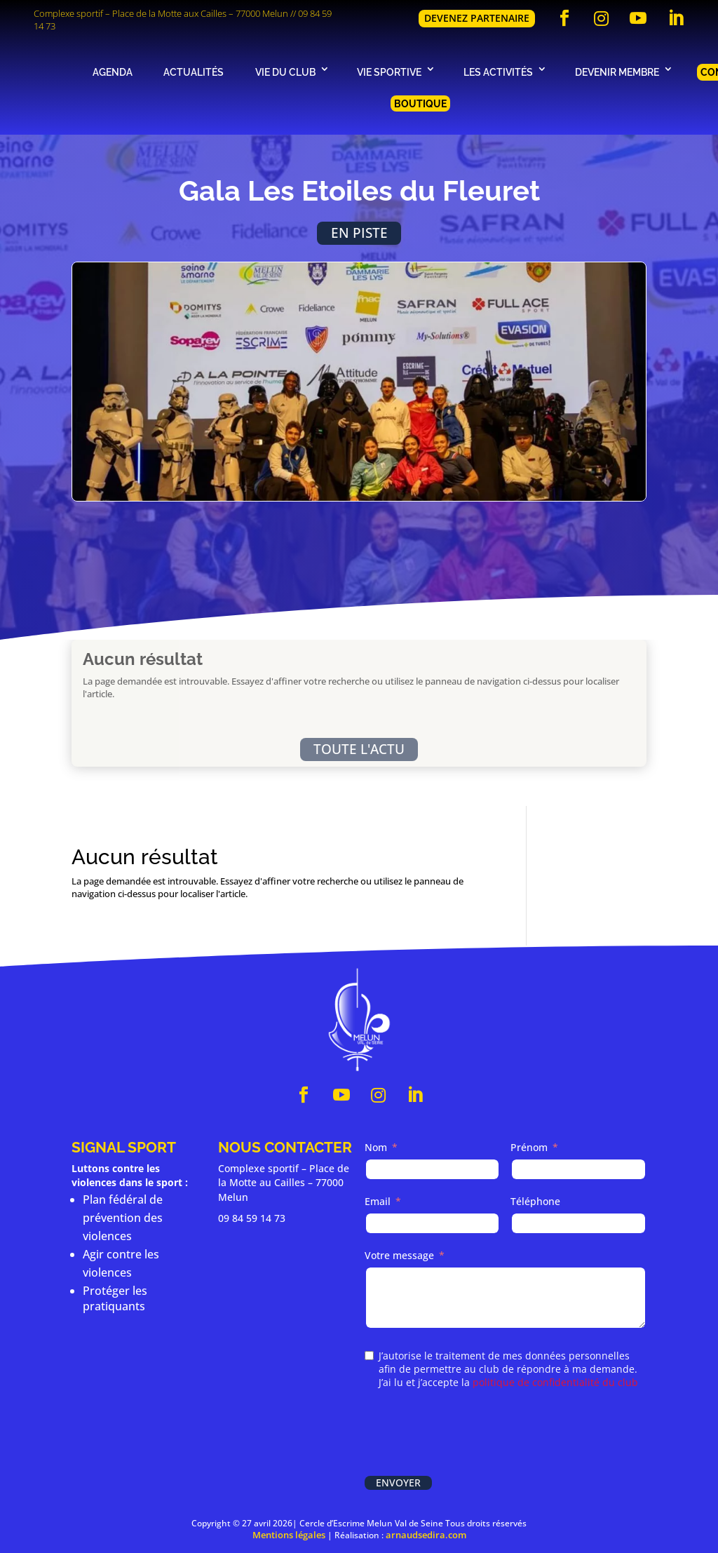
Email (378, 1201)
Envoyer (398, 1482)
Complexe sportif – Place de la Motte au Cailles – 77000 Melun (283, 1182)
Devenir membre (617, 72)
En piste (359, 232)
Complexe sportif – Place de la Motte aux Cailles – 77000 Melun (161, 13)
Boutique (420, 103)
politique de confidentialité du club (555, 1382)
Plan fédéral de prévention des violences (123, 1218)
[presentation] (471, 1433)
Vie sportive (389, 72)
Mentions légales (288, 1534)
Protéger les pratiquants (115, 1298)
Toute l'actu (359, 748)
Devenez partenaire (476, 18)
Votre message (399, 1255)
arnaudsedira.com (426, 1534)
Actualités (193, 72)
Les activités (498, 72)
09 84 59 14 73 (251, 1218)
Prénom (529, 1147)
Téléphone (535, 1201)
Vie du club (285, 72)
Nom (376, 1147)
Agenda (113, 72)
